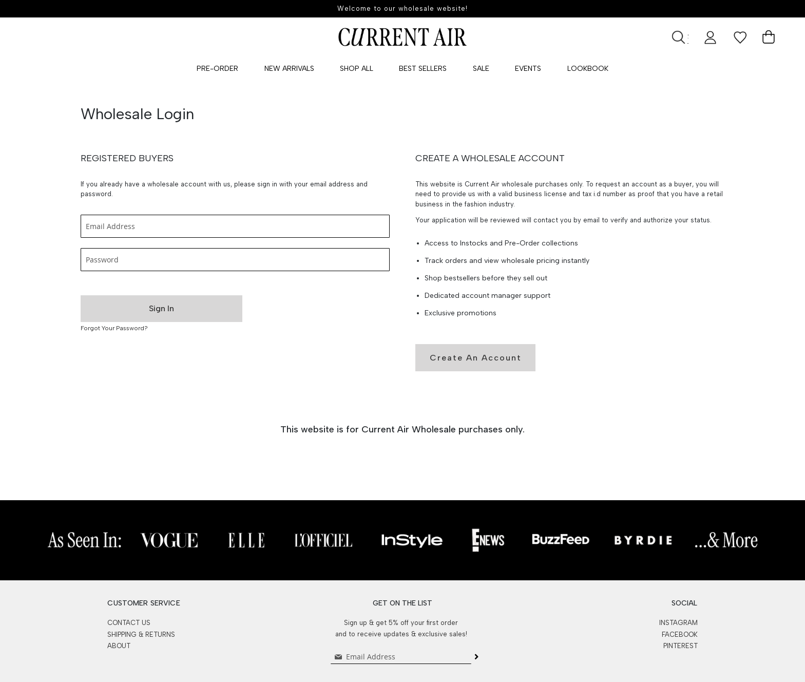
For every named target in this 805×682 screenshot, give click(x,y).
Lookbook (587, 68)
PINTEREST (680, 646)
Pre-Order (217, 68)
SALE (481, 68)
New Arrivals (289, 68)
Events (528, 68)
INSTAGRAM (678, 623)
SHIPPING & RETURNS (141, 634)
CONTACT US (128, 623)
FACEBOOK (680, 634)
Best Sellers (423, 68)
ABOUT (118, 646)
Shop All (356, 68)
